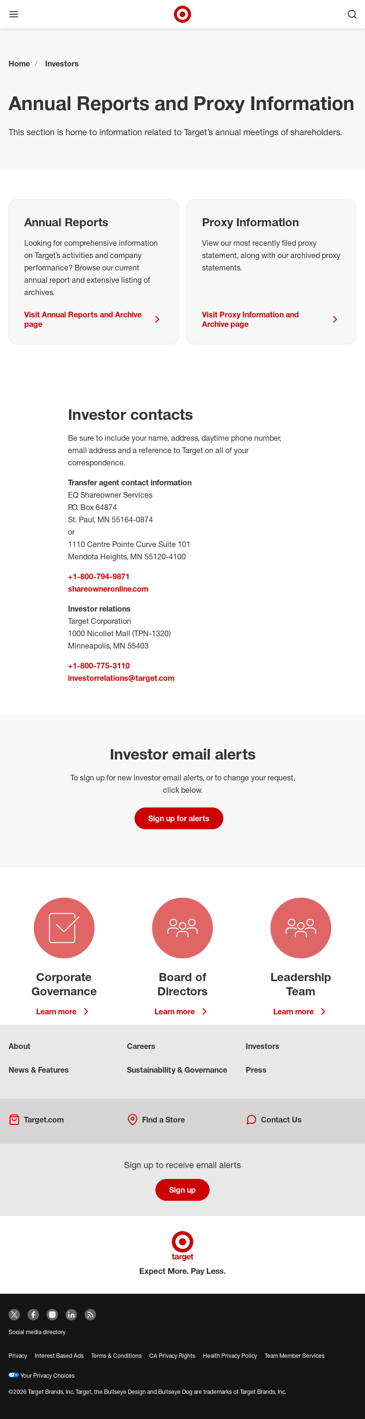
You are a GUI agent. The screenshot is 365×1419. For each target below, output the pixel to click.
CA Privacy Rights (172, 1355)
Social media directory (37, 1332)
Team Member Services (295, 1355)
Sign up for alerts (179, 818)
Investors (62, 63)
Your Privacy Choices (42, 1375)
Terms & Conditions (116, 1355)
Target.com (36, 1119)
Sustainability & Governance (177, 1070)
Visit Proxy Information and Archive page (271, 319)
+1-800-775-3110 (99, 665)
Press (256, 1070)
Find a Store (156, 1119)
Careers (141, 1046)
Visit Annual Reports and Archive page (93, 319)
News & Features (39, 1070)
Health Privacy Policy (230, 1355)
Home (19, 63)
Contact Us (274, 1119)
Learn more (64, 1011)
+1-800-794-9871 (99, 576)
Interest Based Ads (59, 1355)
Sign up (182, 1190)
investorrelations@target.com (121, 678)
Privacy (18, 1355)
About (19, 1046)
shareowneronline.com (108, 589)
